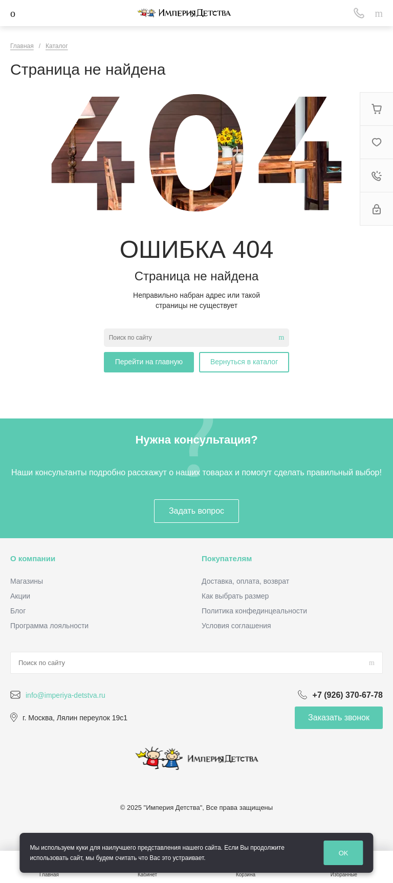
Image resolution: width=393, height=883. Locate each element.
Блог (18, 611)
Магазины (26, 581)
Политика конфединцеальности (254, 611)
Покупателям (227, 558)
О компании (32, 558)
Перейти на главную (149, 362)
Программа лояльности (49, 626)
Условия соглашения (236, 626)
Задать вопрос (196, 510)
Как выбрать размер (235, 596)
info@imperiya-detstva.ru (65, 695)
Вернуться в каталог (244, 362)
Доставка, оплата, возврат (245, 581)
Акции (20, 596)
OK (343, 853)
